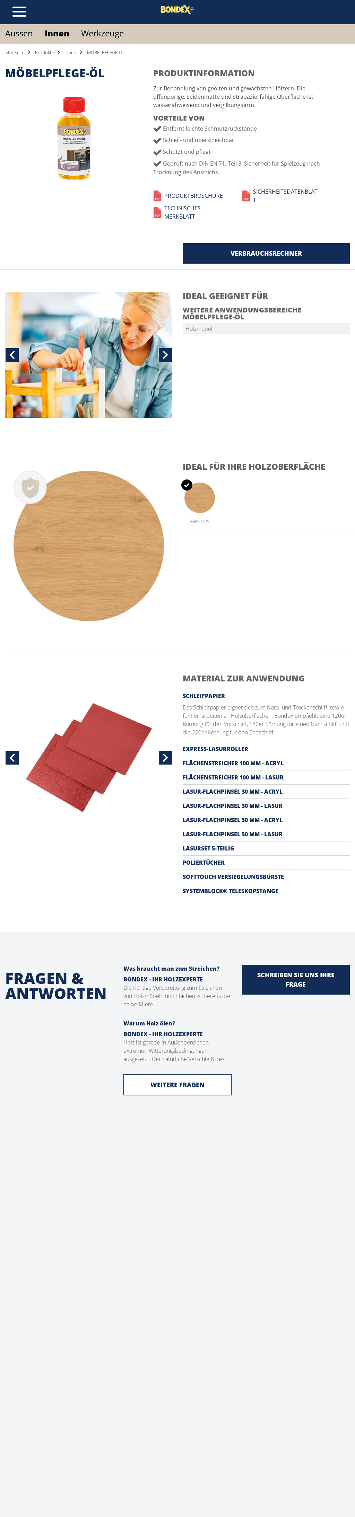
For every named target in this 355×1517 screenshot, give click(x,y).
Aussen (19, 33)
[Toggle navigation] (19, 12)
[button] (12, 355)
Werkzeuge (102, 33)
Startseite (15, 52)
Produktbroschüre (188, 196)
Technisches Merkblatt (177, 212)
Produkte (44, 52)
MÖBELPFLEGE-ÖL (106, 52)
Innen (57, 33)
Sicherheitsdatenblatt (280, 196)
